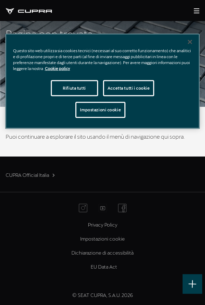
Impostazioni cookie (102, 239)
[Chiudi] (190, 41)
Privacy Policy (102, 225)
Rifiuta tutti (74, 88)
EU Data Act (104, 267)
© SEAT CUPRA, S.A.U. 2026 (102, 295)
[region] (102, 81)
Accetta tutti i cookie (129, 88)
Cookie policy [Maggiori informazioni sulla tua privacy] (57, 68)
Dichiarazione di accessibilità (102, 253)
